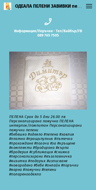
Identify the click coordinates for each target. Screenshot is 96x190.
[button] (89, 6)
